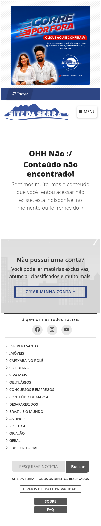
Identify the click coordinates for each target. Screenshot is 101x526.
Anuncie (15, 418)
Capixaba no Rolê (24, 360)
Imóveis (14, 353)
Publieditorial (21, 447)
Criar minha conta (50, 292)
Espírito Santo (21, 346)
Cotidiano (17, 367)
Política (15, 426)
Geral (12, 440)
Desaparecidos (21, 404)
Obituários (18, 382)
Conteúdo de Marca (26, 396)
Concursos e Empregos (29, 389)
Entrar (20, 94)
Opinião (15, 433)
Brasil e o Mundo (24, 411)
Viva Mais (16, 375)
